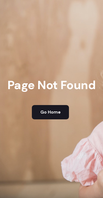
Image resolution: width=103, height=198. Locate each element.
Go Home (50, 112)
